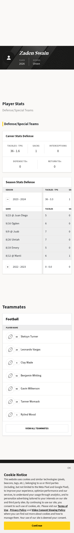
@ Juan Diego (17, 215)
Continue (37, 527)
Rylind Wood (21, 414)
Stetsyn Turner (22, 336)
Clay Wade (19, 362)
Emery (12, 248)
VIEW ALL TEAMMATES (37, 428)
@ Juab (12, 231)
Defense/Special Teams (17, 110)
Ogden (12, 223)
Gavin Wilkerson (23, 388)
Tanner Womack (23, 401)
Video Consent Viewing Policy (48, 511)
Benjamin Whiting (23, 375)
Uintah (13, 239)
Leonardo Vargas (23, 349)
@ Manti (13, 256)
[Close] (69, 470)
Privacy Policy (18, 511)
